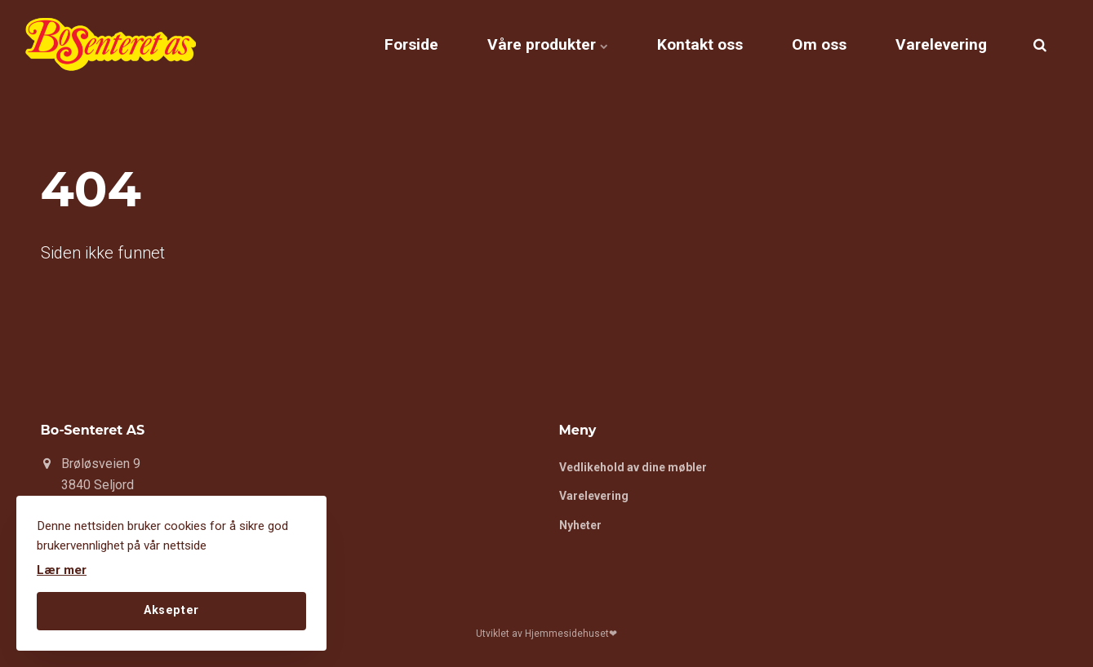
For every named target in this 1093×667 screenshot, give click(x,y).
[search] (1040, 45)
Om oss (819, 44)
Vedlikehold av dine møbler (633, 467)
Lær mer (62, 570)
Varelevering (941, 44)
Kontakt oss (700, 44)
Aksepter (171, 610)
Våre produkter (547, 44)
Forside (411, 44)
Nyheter (580, 525)
